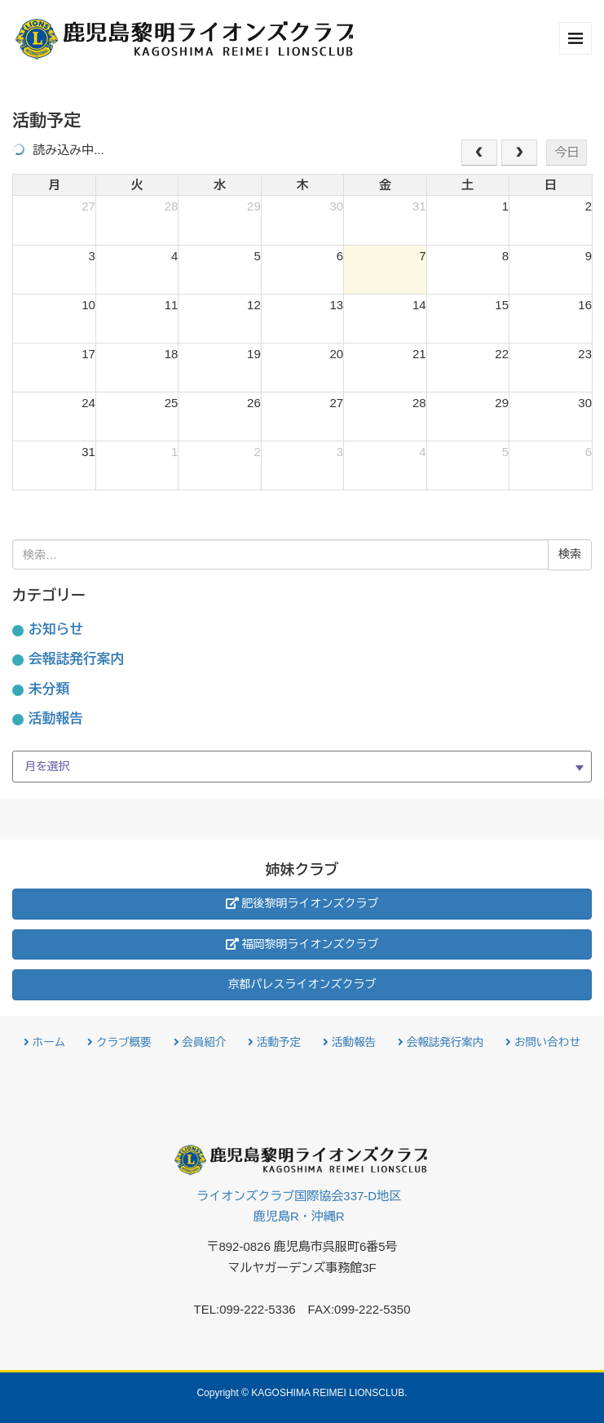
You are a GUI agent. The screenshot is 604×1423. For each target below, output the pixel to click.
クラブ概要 (119, 1042)
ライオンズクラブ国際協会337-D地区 (299, 1208)
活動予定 (274, 1042)
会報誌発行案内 (76, 659)
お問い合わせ (542, 1042)
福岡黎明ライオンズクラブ (302, 944)
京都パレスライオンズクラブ (302, 984)
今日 (566, 152)
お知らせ (56, 629)
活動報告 (56, 718)
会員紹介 (200, 1042)
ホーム (44, 1042)
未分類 (49, 689)
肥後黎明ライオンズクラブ (302, 903)
